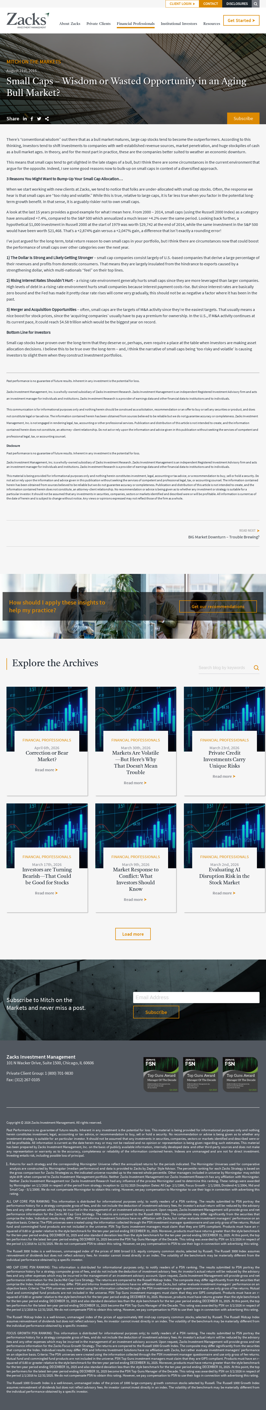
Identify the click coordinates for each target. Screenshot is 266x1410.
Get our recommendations (218, 606)
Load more (133, 934)
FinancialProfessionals (136, 24)
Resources (211, 24)
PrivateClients (99, 24)
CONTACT (210, 4)
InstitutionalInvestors (179, 24)
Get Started (241, 20)
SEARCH (256, 4)
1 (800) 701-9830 (59, 1073)
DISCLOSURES (237, 4)
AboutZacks (69, 24)
